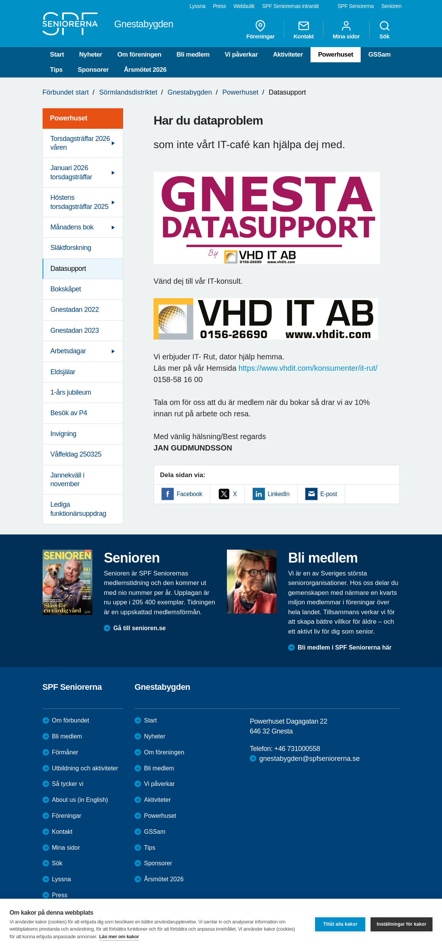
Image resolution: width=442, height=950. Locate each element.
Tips (56, 69)
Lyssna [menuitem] (198, 6)
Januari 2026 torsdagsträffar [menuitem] (71, 172)
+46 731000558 (297, 748)
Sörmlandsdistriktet (128, 92)
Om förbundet (70, 720)
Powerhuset (335, 54)
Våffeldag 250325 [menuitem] (76, 454)
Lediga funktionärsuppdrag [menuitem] (78, 509)
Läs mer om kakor (119, 936)
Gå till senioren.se (139, 628)
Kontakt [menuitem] (303, 29)
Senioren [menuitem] (391, 6)
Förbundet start (66, 92)
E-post (328, 494)
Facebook (189, 494)
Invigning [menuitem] (63, 434)
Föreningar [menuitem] (260, 29)
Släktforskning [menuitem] (71, 247)
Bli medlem (192, 54)
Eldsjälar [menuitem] (63, 372)
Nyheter (90, 54)
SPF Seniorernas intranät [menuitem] (290, 6)
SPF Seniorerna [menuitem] (356, 6)
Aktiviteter (288, 54)
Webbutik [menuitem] (243, 6)
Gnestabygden (190, 92)
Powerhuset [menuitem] (68, 118)
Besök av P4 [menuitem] (69, 413)
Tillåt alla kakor (340, 924)
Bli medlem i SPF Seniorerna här (344, 647)
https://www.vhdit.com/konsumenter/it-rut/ (307, 368)
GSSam (379, 54)
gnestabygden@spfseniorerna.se (309, 758)
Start (57, 54)
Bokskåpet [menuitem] (66, 289)
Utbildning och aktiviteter (85, 768)
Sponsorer (93, 69)
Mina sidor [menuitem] (346, 29)
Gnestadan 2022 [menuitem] (75, 309)
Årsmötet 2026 (145, 69)
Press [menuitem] (219, 6)
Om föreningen (139, 54)
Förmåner (65, 752)
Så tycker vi (68, 784)
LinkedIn (278, 494)
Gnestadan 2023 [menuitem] (75, 330)
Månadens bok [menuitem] (72, 227)
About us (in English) (80, 800)
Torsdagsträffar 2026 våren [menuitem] (80, 143)
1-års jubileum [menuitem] (71, 392)
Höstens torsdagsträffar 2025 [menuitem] (80, 202)
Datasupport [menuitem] (68, 268)
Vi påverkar (241, 54)
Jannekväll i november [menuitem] (67, 479)
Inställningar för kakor (401, 924)
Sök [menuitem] (384, 29)
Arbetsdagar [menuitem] (68, 351)
